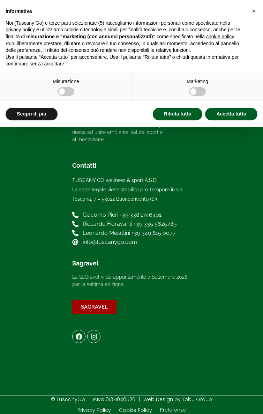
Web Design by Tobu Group (177, 399)
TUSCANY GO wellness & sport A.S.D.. (115, 180)
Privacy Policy (94, 410)
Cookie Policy (135, 410)
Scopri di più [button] (31, 114)
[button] (254, 11)
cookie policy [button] (220, 36)
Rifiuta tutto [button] (177, 114)
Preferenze (173, 409)
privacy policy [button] (20, 29)
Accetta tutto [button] (231, 114)
